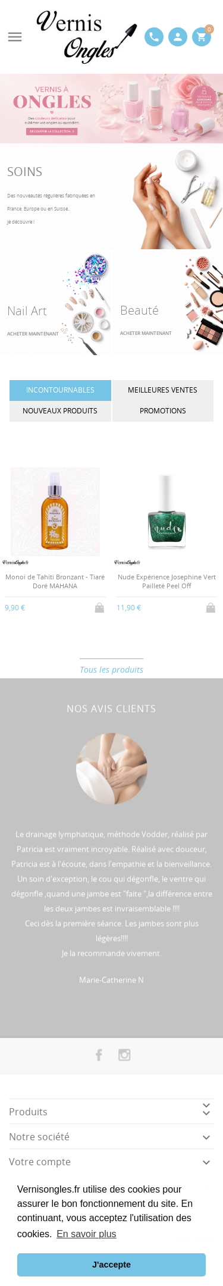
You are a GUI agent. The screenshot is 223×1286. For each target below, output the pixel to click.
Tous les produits (111, 669)
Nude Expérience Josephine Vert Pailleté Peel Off (167, 581)
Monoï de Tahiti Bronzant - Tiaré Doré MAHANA (55, 581)
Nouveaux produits (60, 411)
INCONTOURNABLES (60, 390)
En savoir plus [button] (86, 1234)
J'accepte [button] (111, 1264)
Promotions (163, 411)
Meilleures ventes (162, 390)
